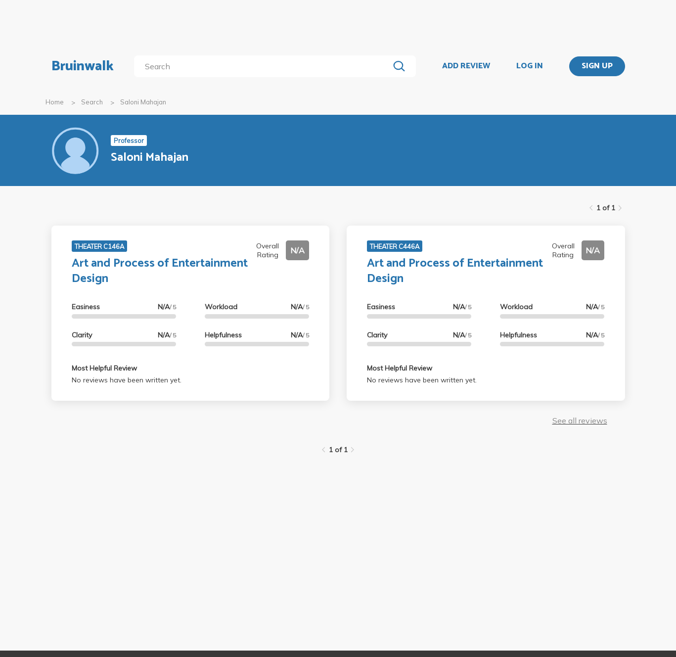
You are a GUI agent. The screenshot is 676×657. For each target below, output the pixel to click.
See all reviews (579, 420)
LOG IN (529, 66)
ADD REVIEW (466, 66)
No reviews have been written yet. (126, 379)
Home (54, 102)
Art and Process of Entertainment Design (160, 271)
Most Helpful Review (104, 368)
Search (92, 102)
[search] (263, 66)
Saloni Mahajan (143, 102)
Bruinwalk (82, 66)
